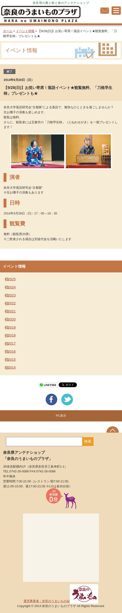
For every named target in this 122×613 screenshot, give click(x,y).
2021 (12, 311)
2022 (12, 303)
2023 (12, 295)
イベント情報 (25, 31)
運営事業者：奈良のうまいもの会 (60, 601)
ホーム (7, 31)
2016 (12, 351)
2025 (12, 279)
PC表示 (61, 415)
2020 (12, 319)
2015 (12, 359)
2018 (12, 335)
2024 (12, 287)
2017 (12, 343)
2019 (12, 327)
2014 (12, 367)
